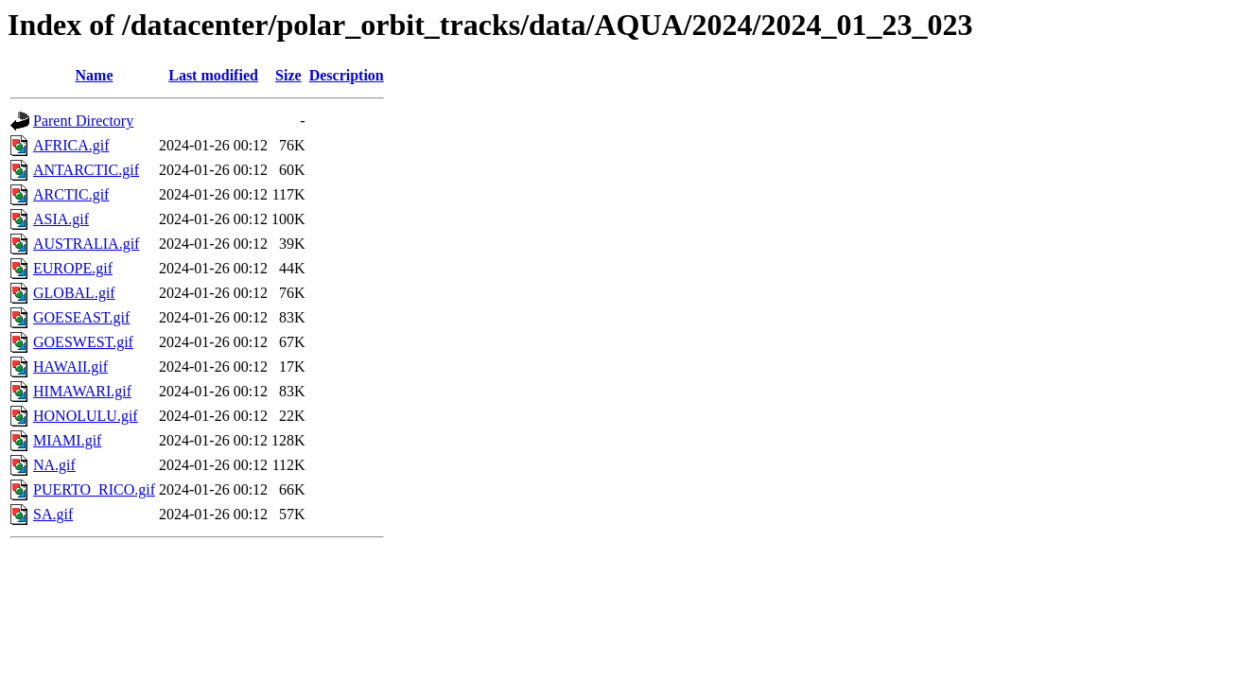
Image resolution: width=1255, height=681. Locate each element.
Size (288, 75)
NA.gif (54, 465)
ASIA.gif (61, 219)
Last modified (213, 75)
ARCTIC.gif (71, 194)
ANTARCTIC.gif (86, 170)
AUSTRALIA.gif (86, 244)
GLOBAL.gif (74, 293)
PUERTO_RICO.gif (94, 489)
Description (346, 75)
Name (94, 75)
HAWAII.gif (70, 366)
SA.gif (53, 514)
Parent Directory (83, 121)
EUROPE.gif (73, 268)
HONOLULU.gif (85, 416)
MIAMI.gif (67, 440)
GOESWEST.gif (83, 342)
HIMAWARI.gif (82, 391)
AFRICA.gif (71, 145)
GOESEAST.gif (81, 317)
